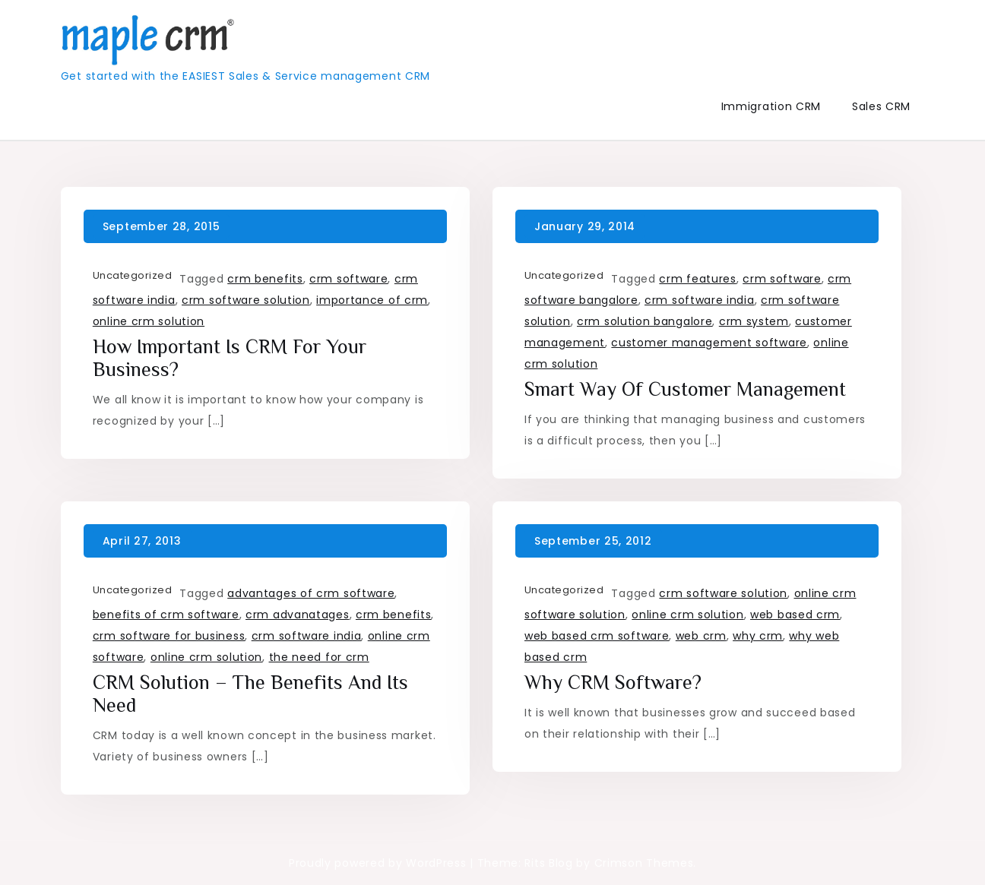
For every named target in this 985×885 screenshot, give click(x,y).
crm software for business (169, 635)
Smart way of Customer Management (685, 389)
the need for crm (319, 657)
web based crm (795, 614)
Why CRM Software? (613, 683)
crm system (754, 321)
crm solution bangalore (644, 321)
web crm (701, 635)
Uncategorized (133, 275)
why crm (758, 635)
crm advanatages (297, 614)
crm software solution (246, 300)
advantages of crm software (310, 593)
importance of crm (372, 300)
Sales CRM (881, 106)
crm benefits (264, 278)
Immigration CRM (771, 106)
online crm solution (148, 321)
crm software (348, 278)
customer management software (709, 342)
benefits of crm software (166, 614)
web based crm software (596, 635)
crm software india (700, 300)
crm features (697, 278)
